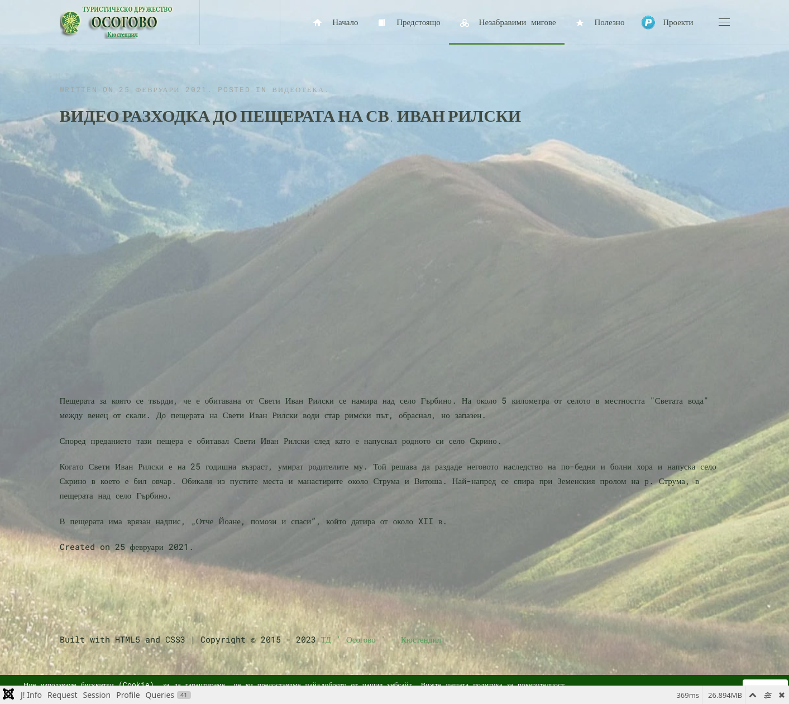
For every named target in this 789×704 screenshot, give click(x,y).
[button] (724, 22)
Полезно (599, 22)
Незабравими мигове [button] (506, 22)
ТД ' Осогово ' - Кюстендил (381, 639)
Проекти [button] (667, 22)
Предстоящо (407, 22)
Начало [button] (334, 22)
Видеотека (298, 89)
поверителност (541, 684)
